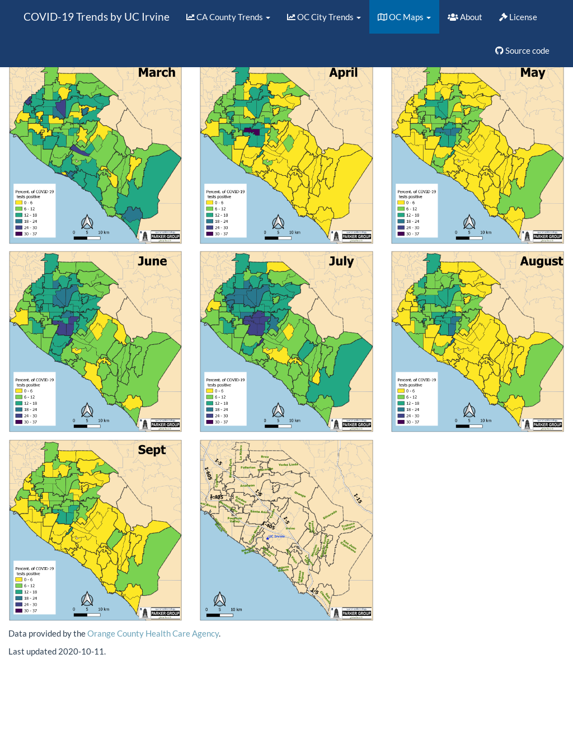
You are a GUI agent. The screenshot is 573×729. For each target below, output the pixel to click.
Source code (522, 50)
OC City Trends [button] (324, 17)
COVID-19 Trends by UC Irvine (97, 16)
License (518, 17)
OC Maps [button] (404, 17)
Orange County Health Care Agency (153, 633)
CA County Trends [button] (228, 17)
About (465, 17)
